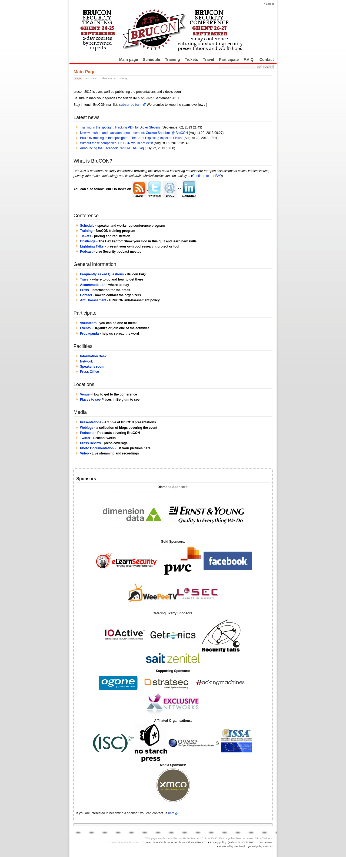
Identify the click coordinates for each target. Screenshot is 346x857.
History (123, 78)
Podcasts (87, 433)
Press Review (90, 443)
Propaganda (89, 333)
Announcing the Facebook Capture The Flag (112, 148)
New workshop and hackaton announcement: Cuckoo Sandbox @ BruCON (134, 133)
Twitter (85, 438)
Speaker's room (92, 366)
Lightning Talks (92, 246)
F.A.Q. (249, 59)
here (171, 813)
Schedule (151, 59)
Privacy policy (218, 842)
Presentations (90, 422)
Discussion (91, 78)
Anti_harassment (93, 300)
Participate (229, 59)
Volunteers (88, 323)
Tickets (191, 59)
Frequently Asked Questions (102, 274)
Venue (84, 394)
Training (172, 59)
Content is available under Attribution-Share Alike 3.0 (174, 842)
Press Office (89, 372)
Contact (267, 59)
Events (85, 328)
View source (108, 78)
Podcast (86, 251)
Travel (208, 59)
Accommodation (92, 285)
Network (86, 361)
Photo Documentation (97, 448)
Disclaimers (265, 842)
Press (84, 290)
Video (84, 453)
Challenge (87, 241)
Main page (128, 59)
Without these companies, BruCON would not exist (116, 143)
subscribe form (130, 105)
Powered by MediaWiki (232, 846)
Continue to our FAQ (207, 176)
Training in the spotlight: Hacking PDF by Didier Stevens (120, 127)
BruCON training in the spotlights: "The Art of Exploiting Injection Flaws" (131, 138)
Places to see (90, 399)
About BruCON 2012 (242, 842)
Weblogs (87, 428)
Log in (270, 3)
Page (78, 78)
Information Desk (93, 356)
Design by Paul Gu (261, 846)
